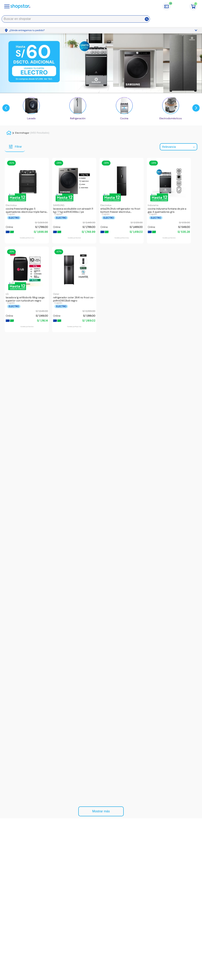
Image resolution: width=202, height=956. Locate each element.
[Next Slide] (196, 108)
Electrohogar (22, 132)
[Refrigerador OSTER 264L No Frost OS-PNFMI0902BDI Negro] (74, 289)
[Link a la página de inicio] (9, 133)
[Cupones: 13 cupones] (168, 6)
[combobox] (76, 19)
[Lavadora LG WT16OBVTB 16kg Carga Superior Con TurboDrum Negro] (27, 289)
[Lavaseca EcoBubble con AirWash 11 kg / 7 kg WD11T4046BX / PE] (74, 200)
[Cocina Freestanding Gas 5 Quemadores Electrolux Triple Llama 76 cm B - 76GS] (27, 200)
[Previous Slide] (6, 108)
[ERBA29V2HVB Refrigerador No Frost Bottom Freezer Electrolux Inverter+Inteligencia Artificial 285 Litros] (121, 200)
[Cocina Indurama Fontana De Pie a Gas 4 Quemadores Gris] (169, 200)
